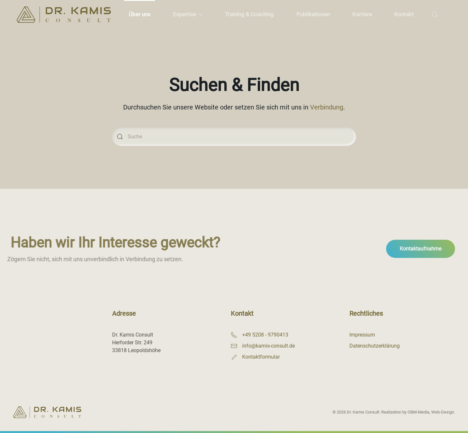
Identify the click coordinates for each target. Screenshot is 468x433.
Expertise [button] (187, 14)
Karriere (362, 14)
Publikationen (313, 14)
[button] (435, 14)
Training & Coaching (249, 14)
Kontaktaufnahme (420, 249)
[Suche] (234, 141)
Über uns (139, 14)
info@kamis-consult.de (268, 346)
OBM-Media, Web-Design (431, 412)
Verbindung (326, 108)
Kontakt (404, 14)
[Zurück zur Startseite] (63, 14)
